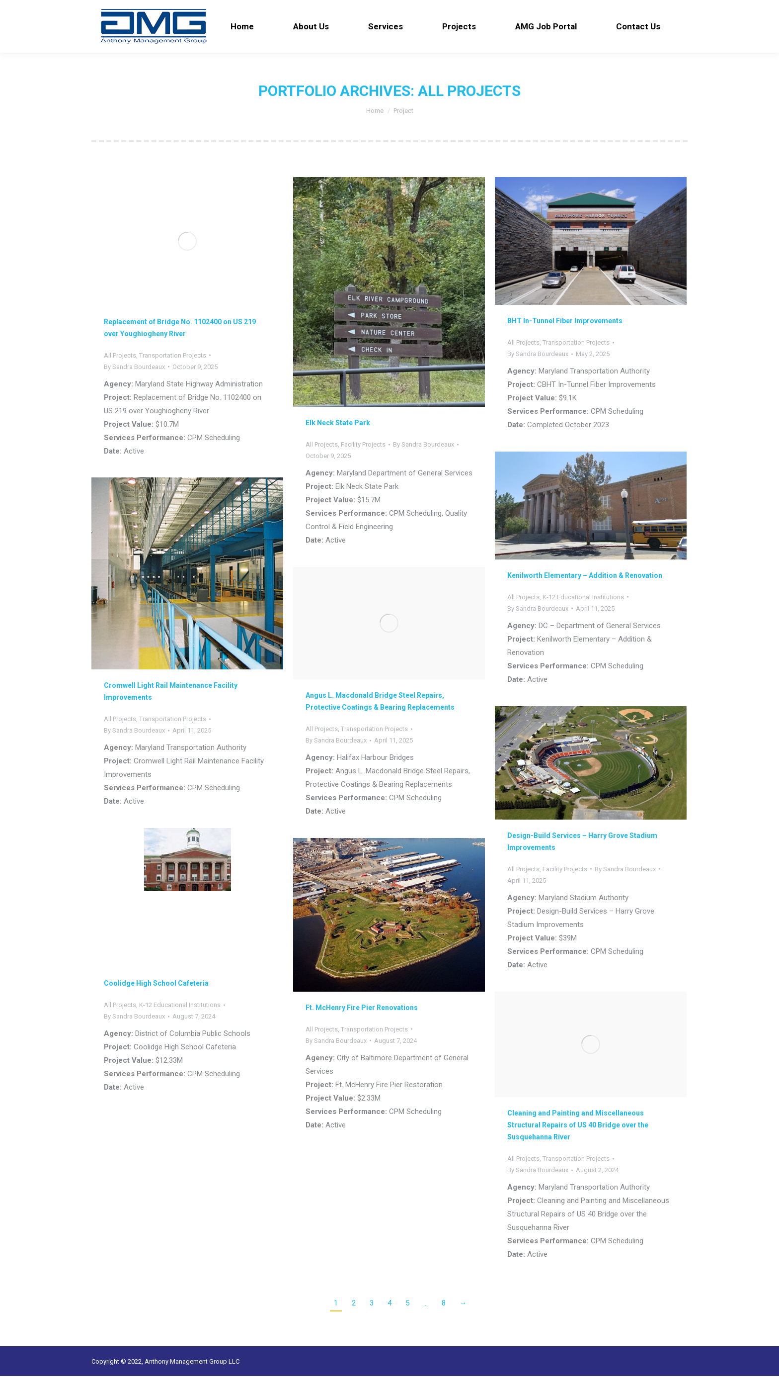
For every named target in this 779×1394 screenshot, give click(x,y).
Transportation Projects (172, 373)
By (134, 384)
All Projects (120, 373)
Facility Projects (363, 462)
